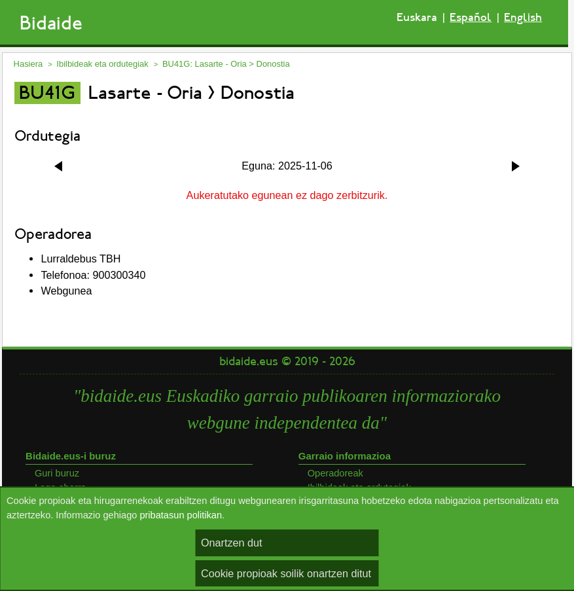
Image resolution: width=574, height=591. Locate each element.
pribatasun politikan (180, 515)
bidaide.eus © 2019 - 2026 (287, 361)
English (523, 17)
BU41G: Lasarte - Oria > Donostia (226, 64)
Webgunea (66, 290)
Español (471, 17)
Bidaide (51, 23)
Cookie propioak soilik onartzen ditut (286, 573)
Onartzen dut (231, 542)
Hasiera (28, 64)
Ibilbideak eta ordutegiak (102, 64)
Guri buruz (57, 473)
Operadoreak (335, 473)
